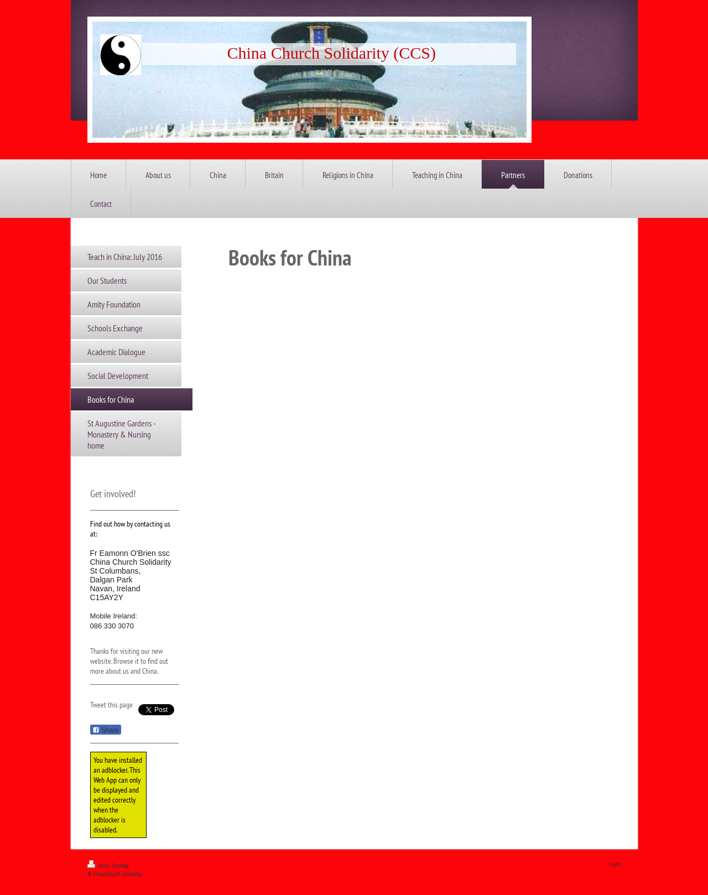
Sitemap (120, 866)
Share (105, 730)
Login (615, 864)
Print (98, 866)
